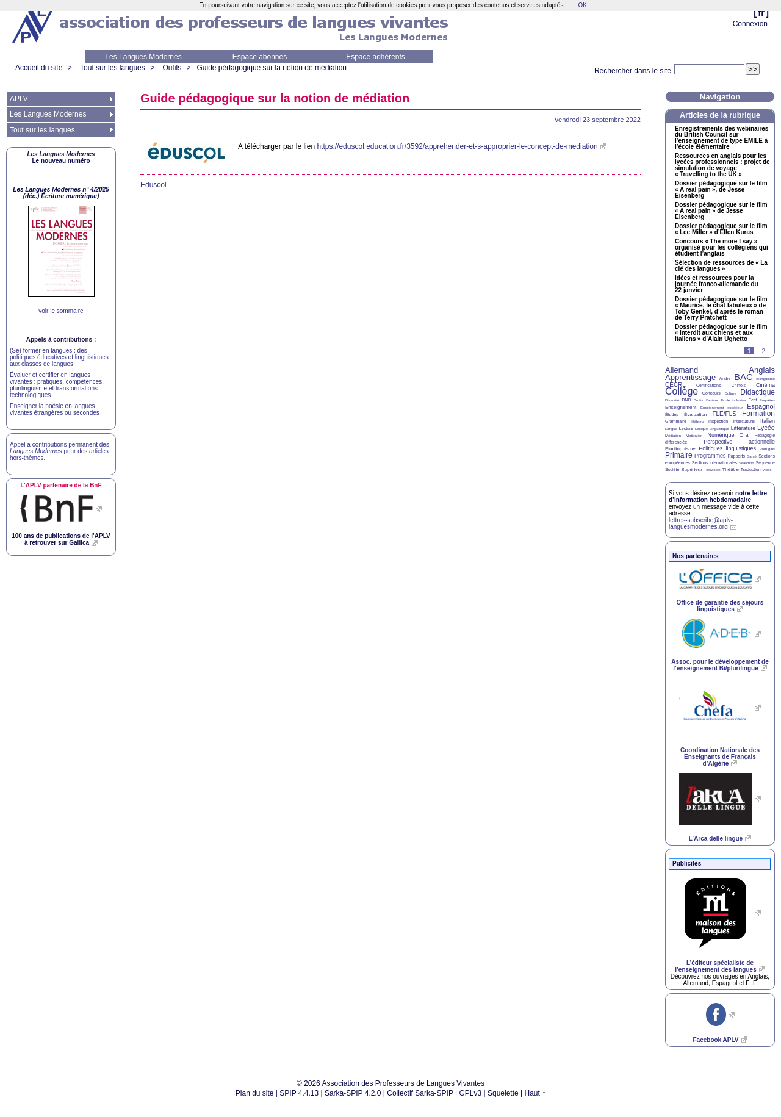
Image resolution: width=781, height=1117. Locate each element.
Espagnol (761, 406)
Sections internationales (714, 463)
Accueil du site (38, 67)
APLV (19, 99)
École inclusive (733, 400)
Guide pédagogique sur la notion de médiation (272, 67)
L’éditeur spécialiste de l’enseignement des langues (715, 966)
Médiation (673, 435)
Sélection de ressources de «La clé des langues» (721, 266)
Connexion (750, 24)
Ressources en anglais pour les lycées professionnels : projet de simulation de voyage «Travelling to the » (722, 165)
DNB (686, 400)
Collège (681, 391)
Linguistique (719, 429)
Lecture (686, 428)
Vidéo (766, 470)
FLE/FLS (724, 414)
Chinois (739, 385)
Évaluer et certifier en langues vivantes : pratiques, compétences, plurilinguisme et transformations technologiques (57, 385)
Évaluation (695, 414)
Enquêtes (767, 400)
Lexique (701, 429)
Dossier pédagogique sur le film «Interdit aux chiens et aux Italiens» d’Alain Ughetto (721, 333)
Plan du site (255, 1093)
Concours (711, 393)
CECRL (675, 384)
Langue (671, 429)
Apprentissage (690, 377)
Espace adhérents (375, 56)
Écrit (752, 400)
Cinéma (765, 385)
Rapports (736, 456)
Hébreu (697, 421)
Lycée (766, 427)
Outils (171, 67)
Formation (758, 413)
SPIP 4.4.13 (299, 1093)
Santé (752, 456)
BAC (743, 377)
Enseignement (680, 407)
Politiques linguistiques (727, 448)
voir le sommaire (60, 310)
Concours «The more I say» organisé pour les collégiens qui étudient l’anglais (721, 248)
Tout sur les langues (112, 67)
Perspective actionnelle (739, 442)
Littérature (743, 428)
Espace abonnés (259, 56)
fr (761, 12)
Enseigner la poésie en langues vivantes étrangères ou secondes (54, 409)
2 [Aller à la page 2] (763, 351)
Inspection (718, 421)
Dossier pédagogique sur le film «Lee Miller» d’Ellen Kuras (721, 229)
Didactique (757, 392)
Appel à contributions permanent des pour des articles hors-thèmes (59, 451)
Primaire (679, 455)
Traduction (751, 469)
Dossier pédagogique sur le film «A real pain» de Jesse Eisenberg (721, 211)
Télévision (712, 470)
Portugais (767, 449)
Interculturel (744, 421)
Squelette (503, 1093)
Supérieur (691, 469)
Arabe (725, 378)
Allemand (681, 370)
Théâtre (730, 469)
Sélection (746, 463)
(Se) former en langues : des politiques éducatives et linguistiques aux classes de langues (59, 357)
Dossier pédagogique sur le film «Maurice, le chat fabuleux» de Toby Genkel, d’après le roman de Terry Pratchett (721, 308)
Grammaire (675, 421)
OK (582, 5)
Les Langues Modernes (143, 56)
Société (672, 469)
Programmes (710, 456)
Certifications (708, 385)
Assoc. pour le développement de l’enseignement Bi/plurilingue (719, 665)
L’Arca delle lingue (716, 838)
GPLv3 (470, 1093)
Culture (730, 393)
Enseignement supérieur (721, 407)
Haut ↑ (535, 1093)
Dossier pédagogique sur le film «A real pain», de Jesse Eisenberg (721, 190)
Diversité (672, 400)
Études (671, 414)
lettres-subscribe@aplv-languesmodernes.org (701, 523)
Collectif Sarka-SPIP (420, 1093)
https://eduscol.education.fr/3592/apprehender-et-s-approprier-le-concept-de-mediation (457, 146)
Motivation (694, 435)
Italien (767, 421)
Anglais (762, 370)
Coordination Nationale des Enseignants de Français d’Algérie (720, 757)
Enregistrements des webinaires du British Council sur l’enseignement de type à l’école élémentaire (721, 138)
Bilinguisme (765, 379)
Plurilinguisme (680, 448)
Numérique (720, 435)
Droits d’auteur (706, 400)
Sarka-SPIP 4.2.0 (353, 1093)
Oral (745, 435)
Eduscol (153, 185)
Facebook (715, 1039)
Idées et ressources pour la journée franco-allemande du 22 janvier (716, 284)
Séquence (765, 463)
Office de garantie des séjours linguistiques (720, 605)
